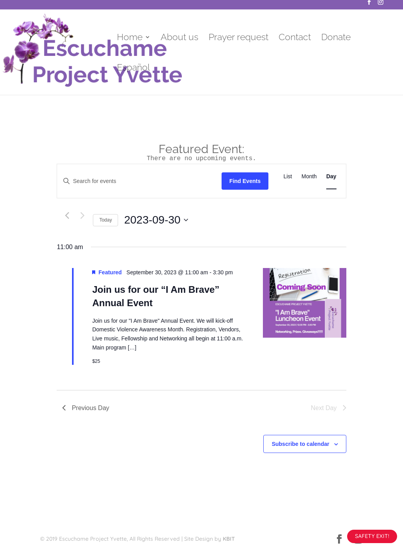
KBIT (229, 538)
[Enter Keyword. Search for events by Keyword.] (139, 180)
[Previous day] (67, 215)
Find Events (245, 180)
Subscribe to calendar (300, 443)
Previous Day (85, 407)
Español (133, 68)
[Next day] (82, 215)
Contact (295, 38)
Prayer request (238, 38)
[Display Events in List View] (287, 175)
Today (105, 219)
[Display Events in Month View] (309, 175)
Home (129, 38)
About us (179, 38)
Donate (336, 38)
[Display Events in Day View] (331, 175)
